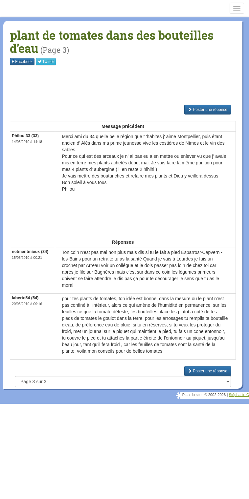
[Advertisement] (129, 85)
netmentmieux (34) (30, 251)
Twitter (46, 61)
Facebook (22, 61)
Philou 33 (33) (25, 136)
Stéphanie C (239, 395)
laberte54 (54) (25, 298)
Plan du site (191, 395)
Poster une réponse (207, 109)
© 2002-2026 (215, 395)
